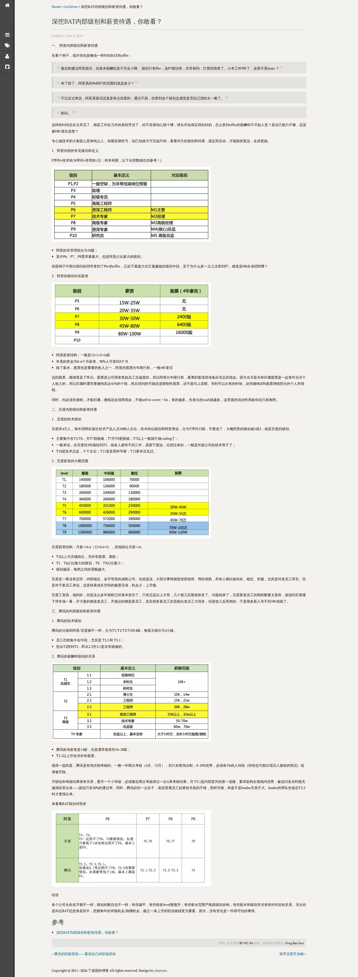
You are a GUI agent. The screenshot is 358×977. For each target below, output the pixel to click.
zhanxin (160, 970)
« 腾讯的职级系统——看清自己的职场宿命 (84, 953)
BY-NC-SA (246, 943)
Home (56, 6)
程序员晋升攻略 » (292, 953)
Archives (71, 6)
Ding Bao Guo (294, 943)
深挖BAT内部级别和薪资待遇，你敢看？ (87, 932)
